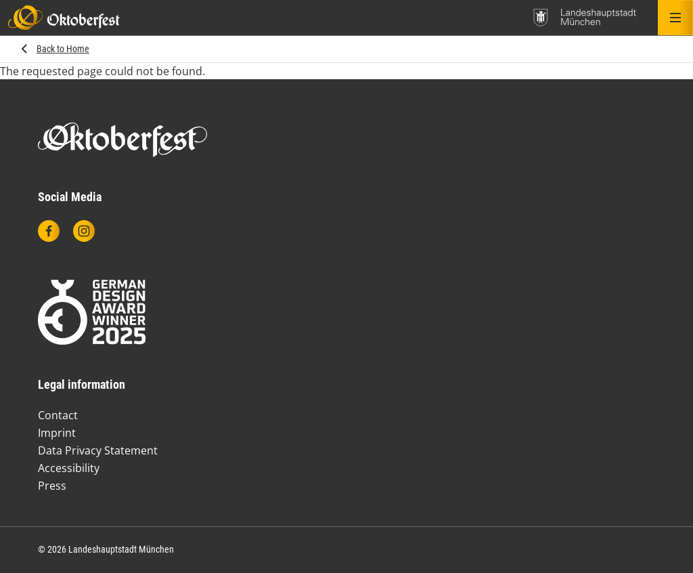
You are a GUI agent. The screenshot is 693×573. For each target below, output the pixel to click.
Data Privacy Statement (98, 450)
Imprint (57, 432)
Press (52, 485)
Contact (58, 415)
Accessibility (68, 468)
